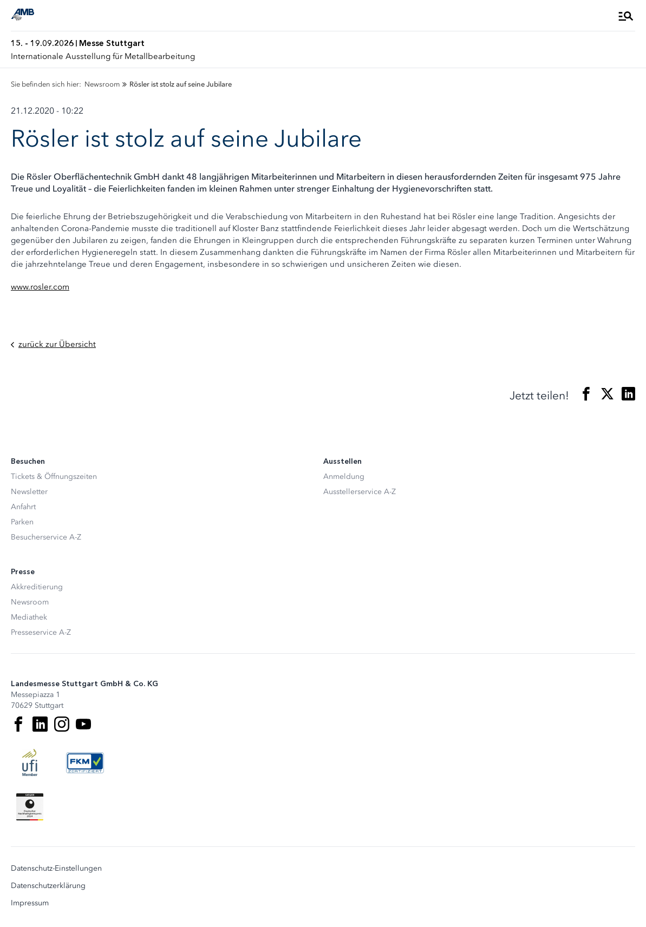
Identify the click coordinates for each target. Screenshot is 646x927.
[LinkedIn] (40, 724)
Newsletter (29, 491)
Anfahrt (23, 506)
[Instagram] (61, 724)
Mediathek (29, 617)
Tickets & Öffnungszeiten (54, 476)
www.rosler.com (40, 287)
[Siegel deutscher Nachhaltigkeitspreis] (30, 806)
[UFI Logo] (30, 762)
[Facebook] (18, 724)
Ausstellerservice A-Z (359, 491)
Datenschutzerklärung (48, 886)
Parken (22, 522)
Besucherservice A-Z (46, 537)
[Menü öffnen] (626, 16)
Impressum (30, 903)
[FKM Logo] (85, 762)
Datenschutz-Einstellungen (56, 868)
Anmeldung (343, 476)
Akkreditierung (37, 586)
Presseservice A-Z (41, 632)
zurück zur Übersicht (53, 344)
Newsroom (30, 602)
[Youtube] (83, 724)
